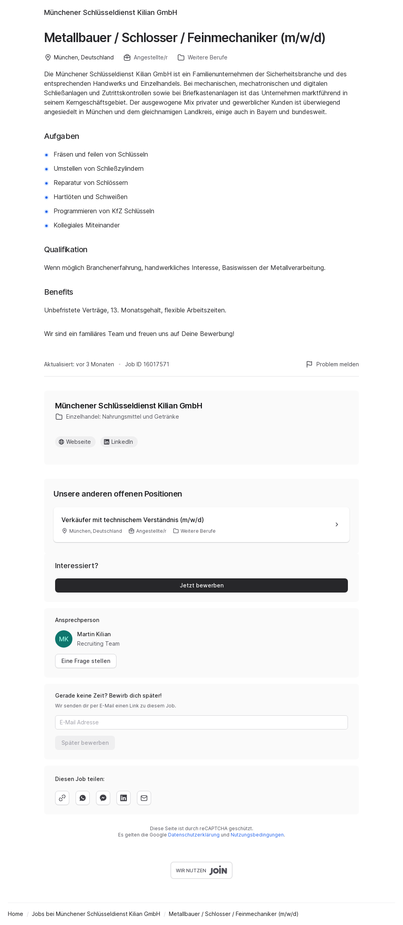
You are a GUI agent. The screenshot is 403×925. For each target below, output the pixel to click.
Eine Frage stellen (85, 660)
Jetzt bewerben (202, 585)
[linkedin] (123, 798)
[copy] (62, 798)
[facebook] (103, 798)
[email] (144, 798)
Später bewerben (85, 742)
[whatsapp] (83, 798)
